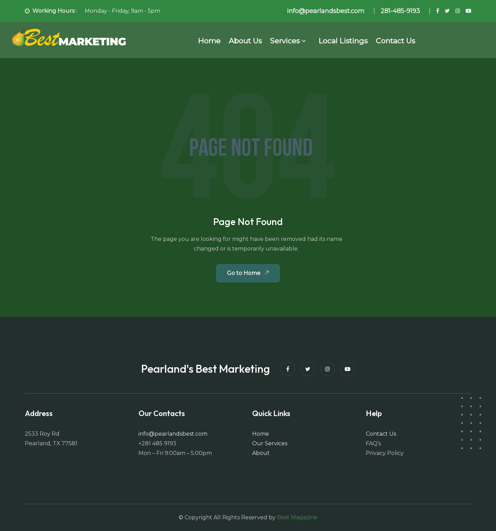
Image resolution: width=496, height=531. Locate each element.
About (261, 453)
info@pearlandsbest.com (172, 434)
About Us (245, 40)
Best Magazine (297, 517)
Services (285, 40)
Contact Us (395, 40)
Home (209, 40)
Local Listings (343, 40)
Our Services (269, 443)
